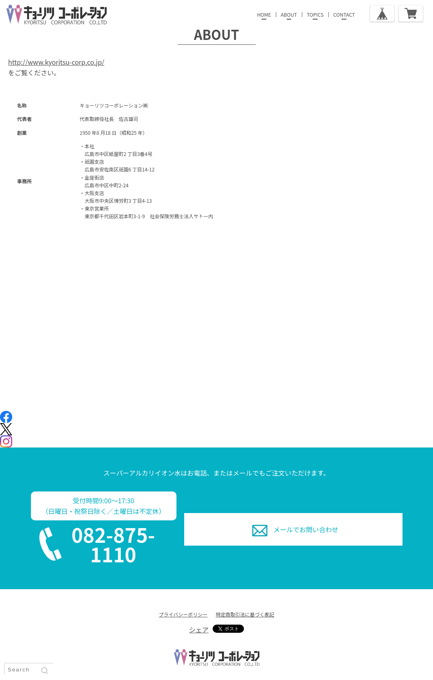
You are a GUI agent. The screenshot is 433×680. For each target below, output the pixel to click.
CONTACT (344, 14)
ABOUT (289, 14)
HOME (264, 14)
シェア (199, 629)
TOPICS (315, 14)
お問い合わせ (306, 529)
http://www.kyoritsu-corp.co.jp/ (56, 62)
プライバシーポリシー (183, 614)
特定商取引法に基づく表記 (244, 614)
